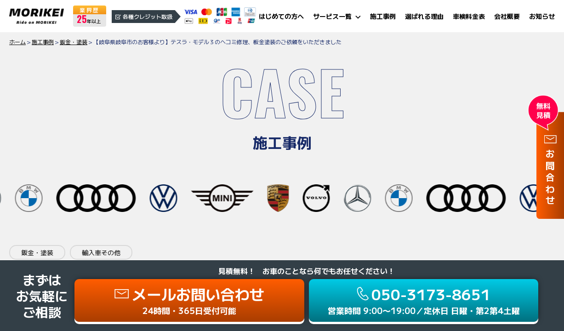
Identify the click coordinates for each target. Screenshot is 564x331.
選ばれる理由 (424, 16)
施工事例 (383, 16)
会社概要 (507, 16)
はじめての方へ (281, 16)
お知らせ (542, 16)
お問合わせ (550, 178)
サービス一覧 (332, 16)
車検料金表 (469, 16)
